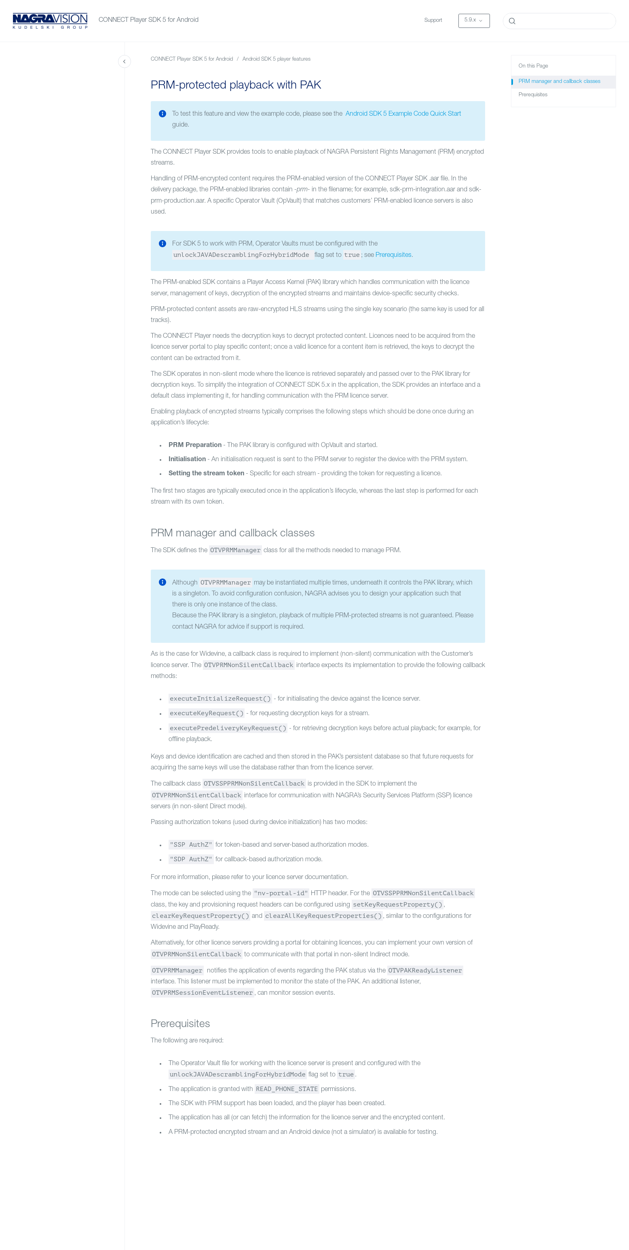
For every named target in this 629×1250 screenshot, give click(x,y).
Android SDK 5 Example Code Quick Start (402, 114)
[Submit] (512, 21)
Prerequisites (394, 255)
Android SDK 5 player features (276, 59)
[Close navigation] (124, 61)
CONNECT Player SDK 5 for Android (148, 20)
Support (433, 20)
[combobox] (559, 21)
